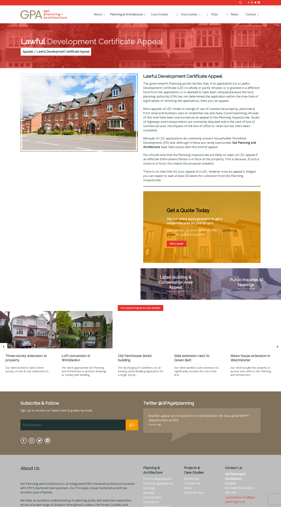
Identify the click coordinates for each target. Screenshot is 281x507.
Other (188, 479)
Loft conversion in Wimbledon (76, 358)
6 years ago (155, 415)
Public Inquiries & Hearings (246, 282)
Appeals (148, 484)
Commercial (192, 475)
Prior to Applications (157, 470)
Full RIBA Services (155, 502)
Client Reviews (194, 484)
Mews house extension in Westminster (250, 358)
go (131, 415)
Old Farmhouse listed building (134, 358)
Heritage (149, 479)
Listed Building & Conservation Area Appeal (175, 282)
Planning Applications (158, 475)
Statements (151, 493)
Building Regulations (157, 498)
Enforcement (152, 489)
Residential (191, 470)
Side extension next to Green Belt (191, 358)
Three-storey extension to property (26, 358)
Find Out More (175, 291)
